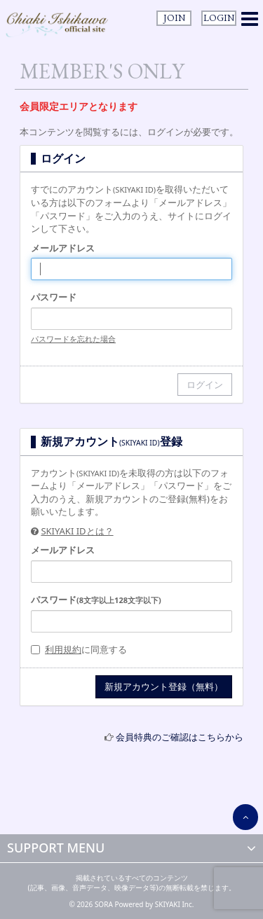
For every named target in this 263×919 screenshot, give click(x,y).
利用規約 (63, 649)
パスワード (53, 297)
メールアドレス (63, 248)
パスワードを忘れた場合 (73, 338)
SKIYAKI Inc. (174, 904)
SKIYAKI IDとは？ (77, 531)
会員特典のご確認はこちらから (179, 737)
